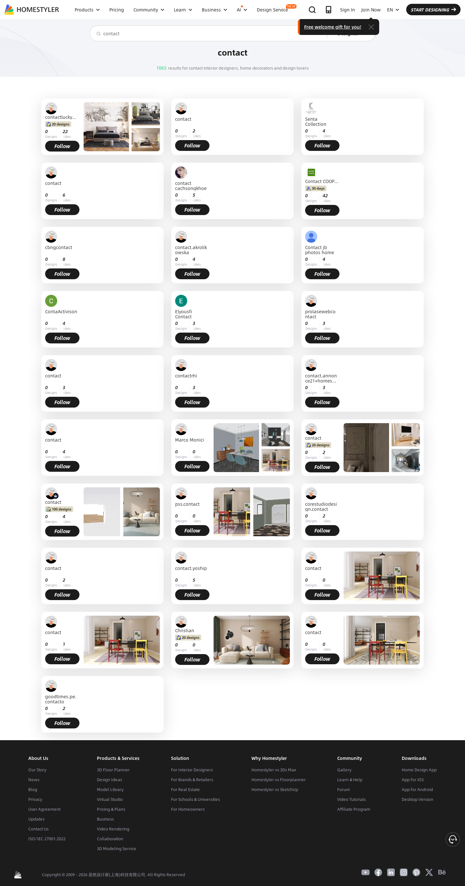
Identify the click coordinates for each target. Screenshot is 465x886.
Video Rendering (113, 829)
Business (105, 819)
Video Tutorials (351, 799)
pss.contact (187, 504)
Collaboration (110, 838)
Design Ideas (109, 779)
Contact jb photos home (319, 250)
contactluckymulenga (62, 116)
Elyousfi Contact (183, 314)
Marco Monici (189, 440)
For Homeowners (188, 809)
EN (393, 9)
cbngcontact (58, 248)
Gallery (344, 770)
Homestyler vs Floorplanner (278, 779)
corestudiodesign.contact (321, 506)
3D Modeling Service (116, 848)
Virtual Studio (110, 799)
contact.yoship (191, 568)
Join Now (371, 9)
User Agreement (44, 809)
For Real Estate (185, 789)
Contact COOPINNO (322, 181)
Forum (343, 789)
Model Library (110, 789)
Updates (36, 819)
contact (183, 119)
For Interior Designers (192, 770)
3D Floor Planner (113, 770)
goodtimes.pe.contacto (60, 699)
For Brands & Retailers (192, 779)
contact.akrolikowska (191, 250)
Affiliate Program (353, 809)
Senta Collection (315, 121)
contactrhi (186, 376)
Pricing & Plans (111, 809)
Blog (32, 789)
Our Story (37, 770)
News (33, 779)
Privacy (35, 799)
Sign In (347, 9)
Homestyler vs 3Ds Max (273, 770)
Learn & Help (349, 779)
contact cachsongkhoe (191, 185)
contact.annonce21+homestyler (321, 378)
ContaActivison (61, 312)
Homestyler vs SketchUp (274, 789)
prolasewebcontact (320, 314)
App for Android (417, 789)
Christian (184, 630)
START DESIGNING (433, 9)
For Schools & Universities (195, 799)
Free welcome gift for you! (332, 27)
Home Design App (419, 770)
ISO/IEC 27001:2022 (46, 838)
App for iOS (413, 779)
